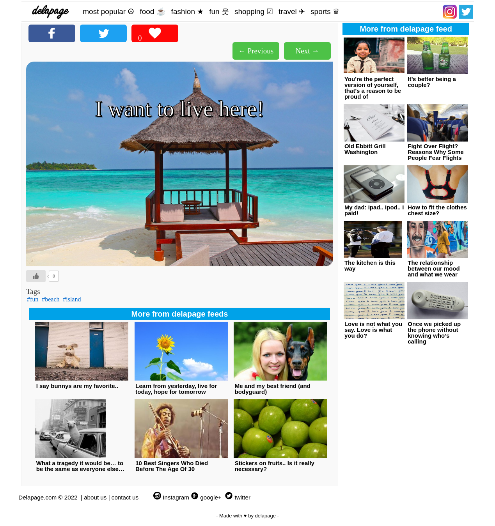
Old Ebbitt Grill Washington (365, 149)
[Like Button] (36, 276)
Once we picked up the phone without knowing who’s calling (434, 333)
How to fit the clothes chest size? (437, 210)
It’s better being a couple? (432, 82)
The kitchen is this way (370, 265)
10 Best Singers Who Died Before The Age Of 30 (171, 466)
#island (72, 299)
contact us (125, 497)
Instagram (176, 497)
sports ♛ (324, 11)
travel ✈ (292, 11)
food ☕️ (152, 11)
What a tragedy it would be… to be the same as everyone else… (80, 466)
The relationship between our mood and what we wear (434, 268)
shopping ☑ (253, 11)
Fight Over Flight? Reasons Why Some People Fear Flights (435, 152)
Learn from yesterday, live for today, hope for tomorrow (176, 389)
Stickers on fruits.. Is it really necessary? (274, 466)
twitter (242, 497)
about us (95, 497)
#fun (32, 299)
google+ (210, 497)
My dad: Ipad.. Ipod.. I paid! (374, 210)
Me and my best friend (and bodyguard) (272, 389)
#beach (50, 299)
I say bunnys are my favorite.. (77, 386)
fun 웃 (219, 11)
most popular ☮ (108, 11)
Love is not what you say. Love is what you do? (373, 330)
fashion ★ (187, 11)
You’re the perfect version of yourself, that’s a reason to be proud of (372, 88)
